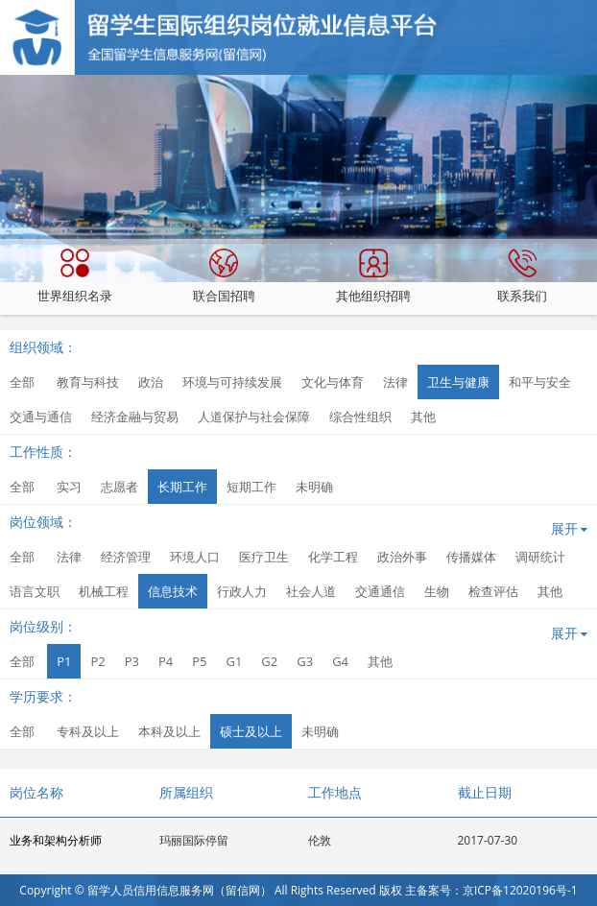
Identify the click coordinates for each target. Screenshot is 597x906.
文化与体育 (332, 382)
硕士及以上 (251, 731)
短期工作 (251, 486)
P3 (132, 661)
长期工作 (182, 486)
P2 (97, 661)
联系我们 (522, 276)
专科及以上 (88, 731)
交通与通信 (41, 416)
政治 (150, 382)
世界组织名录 (74, 276)
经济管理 (126, 556)
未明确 (314, 486)
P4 (165, 661)
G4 (340, 661)
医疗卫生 (264, 556)
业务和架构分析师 (56, 840)
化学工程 (333, 556)
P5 (199, 661)
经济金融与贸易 (135, 416)
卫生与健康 (458, 382)
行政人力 (242, 591)
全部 (22, 382)
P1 (64, 661)
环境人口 (195, 556)
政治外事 (402, 556)
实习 (69, 486)
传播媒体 (471, 556)
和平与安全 (540, 382)
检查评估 (493, 591)
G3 (305, 661)
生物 (436, 591)
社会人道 (311, 591)
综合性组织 (360, 416)
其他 (423, 416)
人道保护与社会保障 (254, 416)
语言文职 (35, 591)
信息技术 (173, 591)
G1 (234, 661)
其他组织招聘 (373, 276)
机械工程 (104, 591)
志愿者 (119, 486)
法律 (395, 382)
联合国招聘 (224, 276)
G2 (269, 661)
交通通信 (380, 591)
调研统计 (540, 556)
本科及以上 (169, 731)
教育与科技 (88, 382)
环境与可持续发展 (232, 382)
